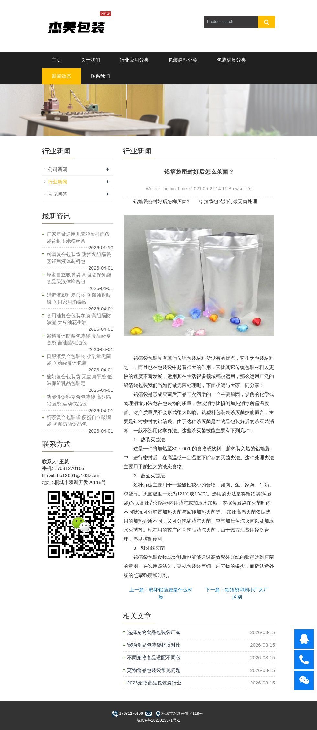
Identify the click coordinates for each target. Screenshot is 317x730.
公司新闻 (57, 169)
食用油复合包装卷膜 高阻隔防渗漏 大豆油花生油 (79, 319)
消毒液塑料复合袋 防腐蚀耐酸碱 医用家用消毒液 (79, 298)
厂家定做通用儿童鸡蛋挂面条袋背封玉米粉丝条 (78, 237)
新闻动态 (61, 76)
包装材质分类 (231, 60)
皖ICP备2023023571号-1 (158, 720)
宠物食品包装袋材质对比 (153, 645)
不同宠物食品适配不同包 (153, 657)
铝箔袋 (140, 358)
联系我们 (100, 76)
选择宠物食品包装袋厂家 (153, 632)
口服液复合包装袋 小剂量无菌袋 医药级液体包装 (79, 359)
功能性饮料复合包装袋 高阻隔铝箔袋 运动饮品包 (79, 400)
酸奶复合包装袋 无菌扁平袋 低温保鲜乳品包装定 (79, 380)
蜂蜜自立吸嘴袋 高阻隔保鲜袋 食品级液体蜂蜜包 (79, 278)
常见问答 (57, 194)
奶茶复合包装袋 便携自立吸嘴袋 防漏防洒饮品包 (79, 420)
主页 (56, 60)
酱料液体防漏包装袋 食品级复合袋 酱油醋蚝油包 (79, 339)
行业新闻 (57, 181)
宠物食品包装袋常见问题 (153, 670)
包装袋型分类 (182, 60)
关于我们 (90, 60)
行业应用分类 (134, 60)
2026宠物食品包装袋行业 (154, 682)
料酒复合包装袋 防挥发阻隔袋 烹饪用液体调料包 (79, 258)
